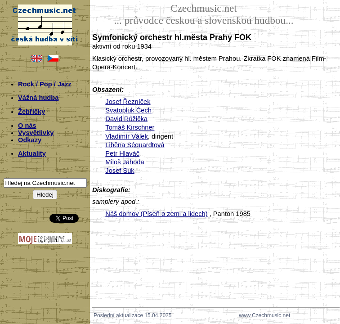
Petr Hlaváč (122, 153)
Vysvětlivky (36, 132)
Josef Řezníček (127, 101)
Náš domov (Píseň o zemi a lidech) (156, 213)
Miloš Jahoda (124, 162)
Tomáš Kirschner (129, 127)
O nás (27, 125)
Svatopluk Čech (128, 110)
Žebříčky (31, 111)
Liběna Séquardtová (134, 144)
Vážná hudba (38, 97)
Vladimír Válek (126, 136)
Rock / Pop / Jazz (45, 84)
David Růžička (126, 118)
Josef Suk (119, 170)
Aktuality (32, 153)
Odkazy (29, 140)
